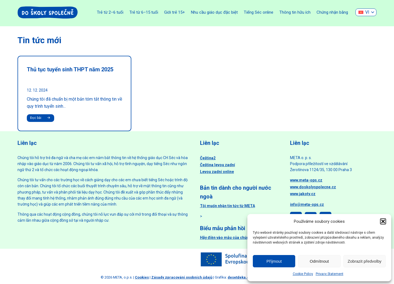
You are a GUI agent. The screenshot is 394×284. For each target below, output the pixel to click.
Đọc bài (40, 118)
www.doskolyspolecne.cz (313, 187)
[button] (383, 221)
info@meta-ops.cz (307, 204)
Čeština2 (208, 158)
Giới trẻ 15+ (174, 12)
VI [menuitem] (367, 12)
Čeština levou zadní (217, 165)
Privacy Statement (329, 274)
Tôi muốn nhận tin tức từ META (227, 206)
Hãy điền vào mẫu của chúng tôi (228, 237)
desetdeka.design (243, 277)
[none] (365, 12)
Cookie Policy (303, 274)
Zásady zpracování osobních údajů (181, 277)
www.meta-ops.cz (306, 180)
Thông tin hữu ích (295, 12)
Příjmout (274, 261)
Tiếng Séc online (258, 12)
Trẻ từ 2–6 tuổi (110, 12)
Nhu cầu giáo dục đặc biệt (214, 12)
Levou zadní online (217, 171)
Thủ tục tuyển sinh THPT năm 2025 (70, 69)
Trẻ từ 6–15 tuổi (143, 12)
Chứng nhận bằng (332, 12)
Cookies (142, 277)
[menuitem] (365, 12)
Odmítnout (319, 261)
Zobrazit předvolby (364, 261)
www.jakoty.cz (302, 194)
